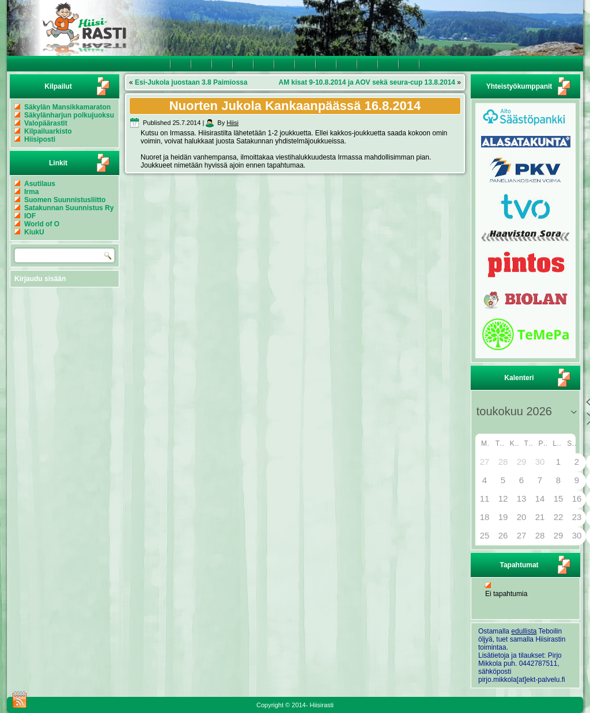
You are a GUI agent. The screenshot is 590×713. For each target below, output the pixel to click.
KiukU (34, 232)
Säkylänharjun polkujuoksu (69, 115)
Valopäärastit (45, 123)
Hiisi (232, 122)
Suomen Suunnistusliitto (64, 200)
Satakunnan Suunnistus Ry (69, 208)
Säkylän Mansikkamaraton (67, 107)
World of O (41, 224)
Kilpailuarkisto (48, 131)
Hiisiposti (39, 139)
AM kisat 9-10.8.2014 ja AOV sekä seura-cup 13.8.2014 (367, 82)
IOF (30, 216)
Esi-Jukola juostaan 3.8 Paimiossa (191, 82)
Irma (31, 192)
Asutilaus (39, 184)
